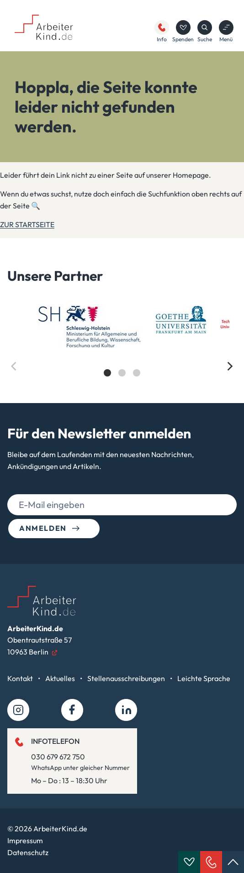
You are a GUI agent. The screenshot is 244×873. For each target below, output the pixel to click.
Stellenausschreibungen (126, 678)
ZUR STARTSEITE (27, 224)
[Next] (229, 366)
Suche (204, 31)
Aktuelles (60, 678)
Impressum (25, 840)
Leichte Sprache (203, 678)
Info (161, 31)
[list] (122, 349)
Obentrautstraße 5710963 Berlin (39, 640)
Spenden (183, 31)
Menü (226, 31)
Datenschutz (27, 852)
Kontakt (20, 678)
